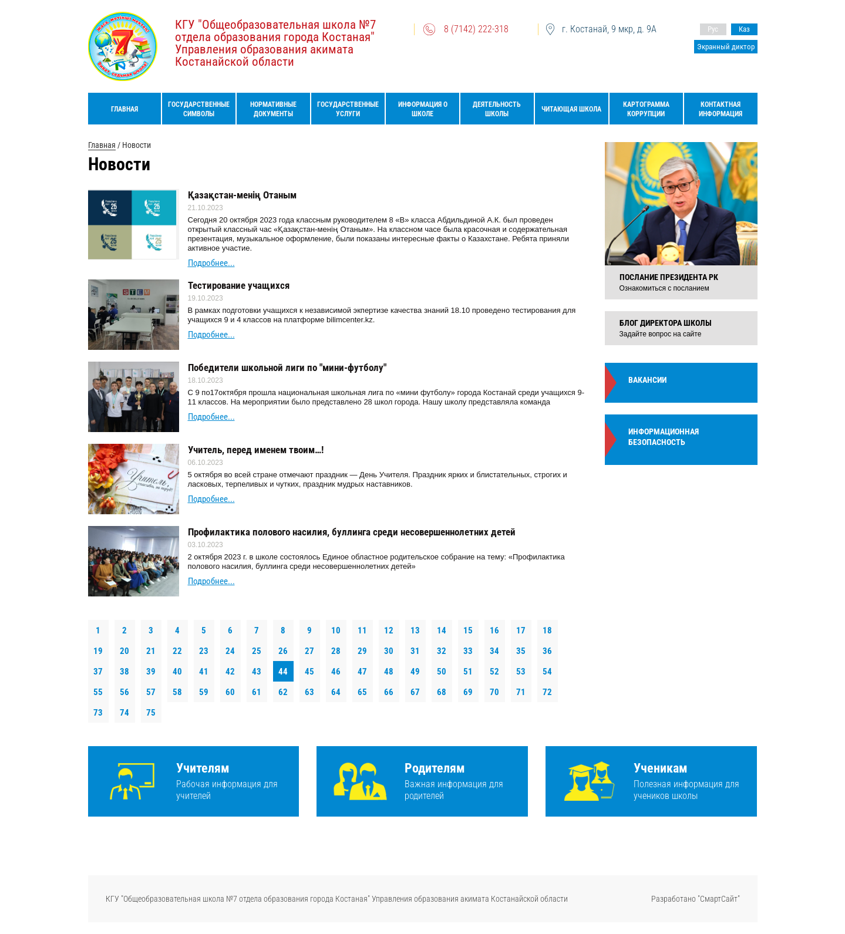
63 (309, 692)
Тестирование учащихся (238, 285)
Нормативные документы (273, 109)
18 (547, 630)
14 (441, 630)
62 (283, 692)
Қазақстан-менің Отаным (242, 195)
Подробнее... (211, 263)
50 (441, 671)
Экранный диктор (726, 46)
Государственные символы (199, 109)
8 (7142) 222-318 (476, 29)
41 (203, 671)
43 (256, 671)
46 (336, 671)
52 (494, 671)
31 (415, 651)
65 (362, 692)
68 (441, 692)
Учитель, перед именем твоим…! (256, 450)
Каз (744, 29)
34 (494, 651)
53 (521, 671)
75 (151, 712)
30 (388, 651)
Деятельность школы (497, 109)
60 (230, 692)
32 (441, 651)
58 (177, 692)
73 (98, 712)
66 (388, 692)
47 (362, 671)
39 (151, 671)
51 (468, 671)
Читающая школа (571, 109)
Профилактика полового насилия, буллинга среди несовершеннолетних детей (352, 532)
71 (521, 692)
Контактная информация (720, 109)
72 (547, 692)
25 (256, 651)
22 (177, 651)
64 (336, 692)
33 (468, 651)
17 (521, 630)
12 (388, 630)
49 (415, 671)
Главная (124, 109)
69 (468, 692)
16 (494, 630)
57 (151, 692)
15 (468, 630)
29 (362, 651)
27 (309, 651)
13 (415, 630)
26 (283, 651)
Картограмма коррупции (646, 109)
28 (336, 651)
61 (256, 692)
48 (388, 671)
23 (203, 651)
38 (124, 671)
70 (494, 692)
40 (177, 671)
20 (124, 651)
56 (124, 692)
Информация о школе (422, 109)
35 (521, 651)
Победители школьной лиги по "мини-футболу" (287, 367)
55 (98, 692)
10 (336, 630)
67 (415, 692)
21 (151, 651)
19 (98, 651)
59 (203, 692)
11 (362, 630)
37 (98, 671)
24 (230, 651)
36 (547, 651)
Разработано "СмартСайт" (695, 898)
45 (309, 671)
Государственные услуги (348, 109)
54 (547, 671)
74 (124, 712)
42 (230, 671)
